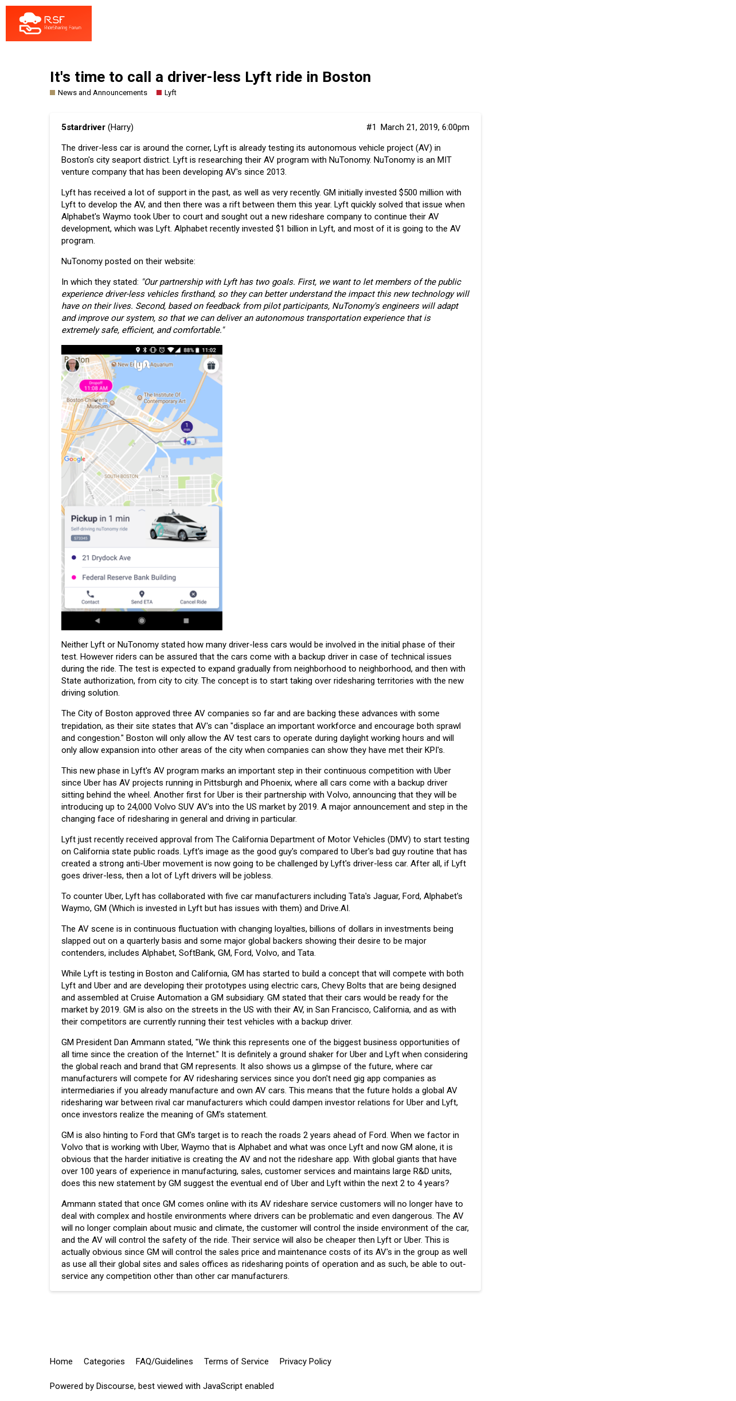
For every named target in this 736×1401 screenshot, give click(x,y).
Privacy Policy (305, 1361)
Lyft (163, 228)
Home (61, 1361)
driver (338, 657)
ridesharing (82, 1102)
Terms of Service (236, 1361)
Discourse (115, 1386)
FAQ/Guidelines (164, 1361)
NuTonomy (82, 261)
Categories (104, 1361)
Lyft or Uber (399, 1240)
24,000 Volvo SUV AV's (170, 807)
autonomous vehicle (346, 148)
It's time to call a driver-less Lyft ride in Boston (210, 76)
